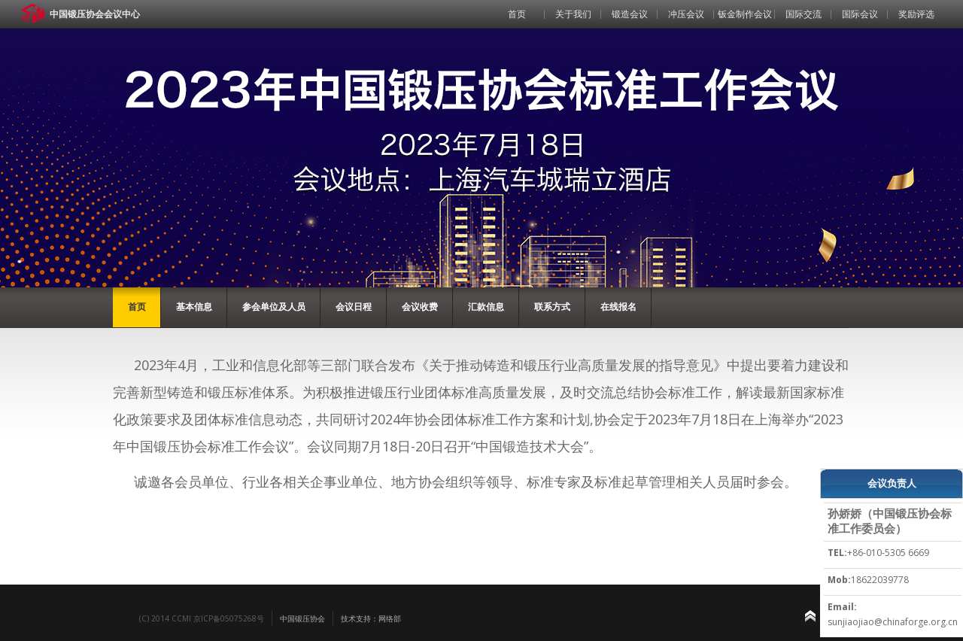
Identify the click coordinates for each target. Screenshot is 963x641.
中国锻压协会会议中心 (95, 14)
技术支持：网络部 (371, 618)
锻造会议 (630, 14)
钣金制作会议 (745, 14)
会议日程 (354, 306)
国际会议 (860, 14)
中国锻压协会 (302, 618)
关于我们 (573, 14)
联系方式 (552, 306)
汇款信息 (486, 306)
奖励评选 (916, 14)
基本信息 (194, 306)
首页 (517, 14)
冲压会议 (686, 14)
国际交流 (803, 14)
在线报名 (618, 306)
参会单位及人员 (273, 306)
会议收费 (420, 306)
